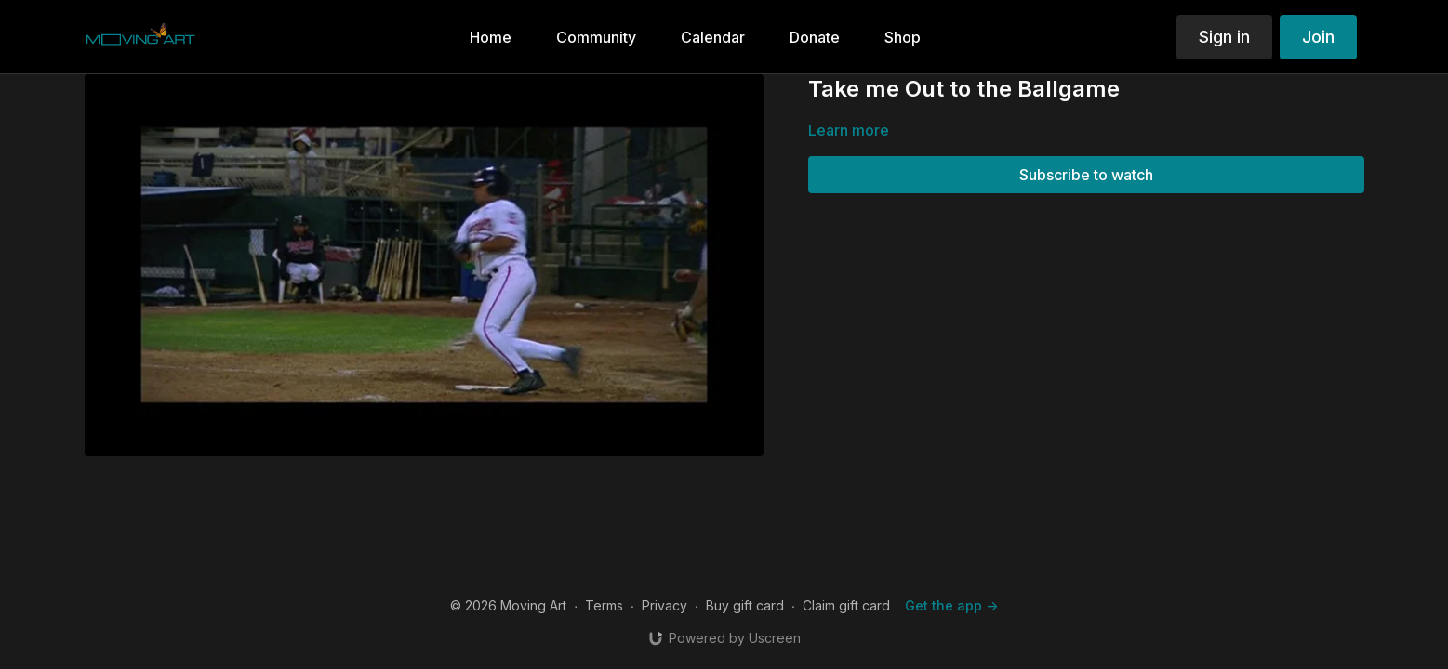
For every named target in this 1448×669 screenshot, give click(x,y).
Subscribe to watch (1086, 174)
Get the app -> (951, 605)
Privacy (664, 605)
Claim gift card (846, 605)
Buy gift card (745, 605)
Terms (604, 605)
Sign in (1224, 36)
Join (1318, 36)
